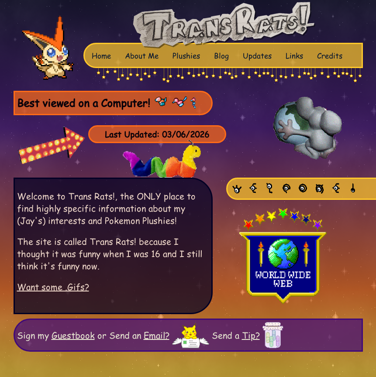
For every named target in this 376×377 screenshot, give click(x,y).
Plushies (186, 55)
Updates (257, 55)
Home (101, 55)
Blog (221, 55)
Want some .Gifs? (53, 287)
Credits (329, 55)
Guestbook (73, 335)
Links (294, 55)
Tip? (251, 335)
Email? (156, 335)
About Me (142, 55)
